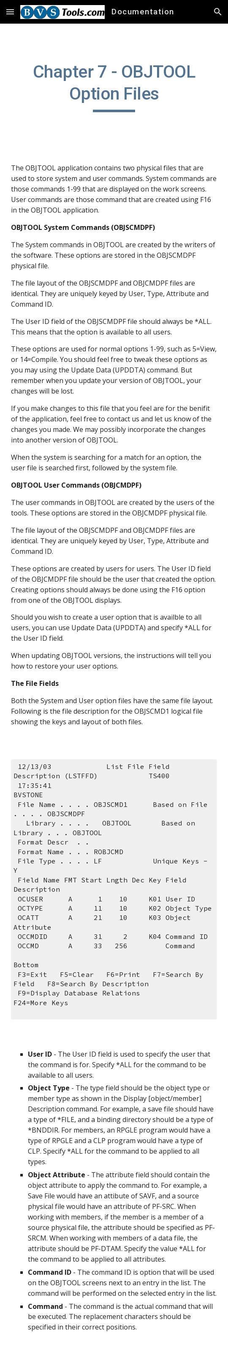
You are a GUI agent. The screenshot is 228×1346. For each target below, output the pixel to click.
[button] (10, 11)
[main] (114, 86)
